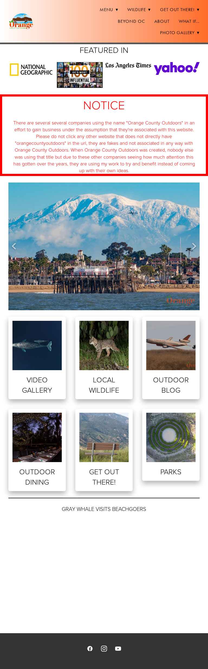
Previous (13, 246)
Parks (170, 471)
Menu (109, 9)
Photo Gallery (180, 32)
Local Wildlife (104, 384)
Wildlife (139, 9)
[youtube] (118, 648)
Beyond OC (131, 21)
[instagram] (104, 648)
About (162, 21)
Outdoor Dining (37, 476)
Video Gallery (37, 384)
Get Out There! (180, 9)
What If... (189, 21)
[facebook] (90, 648)
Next (194, 246)
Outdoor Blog (171, 384)
